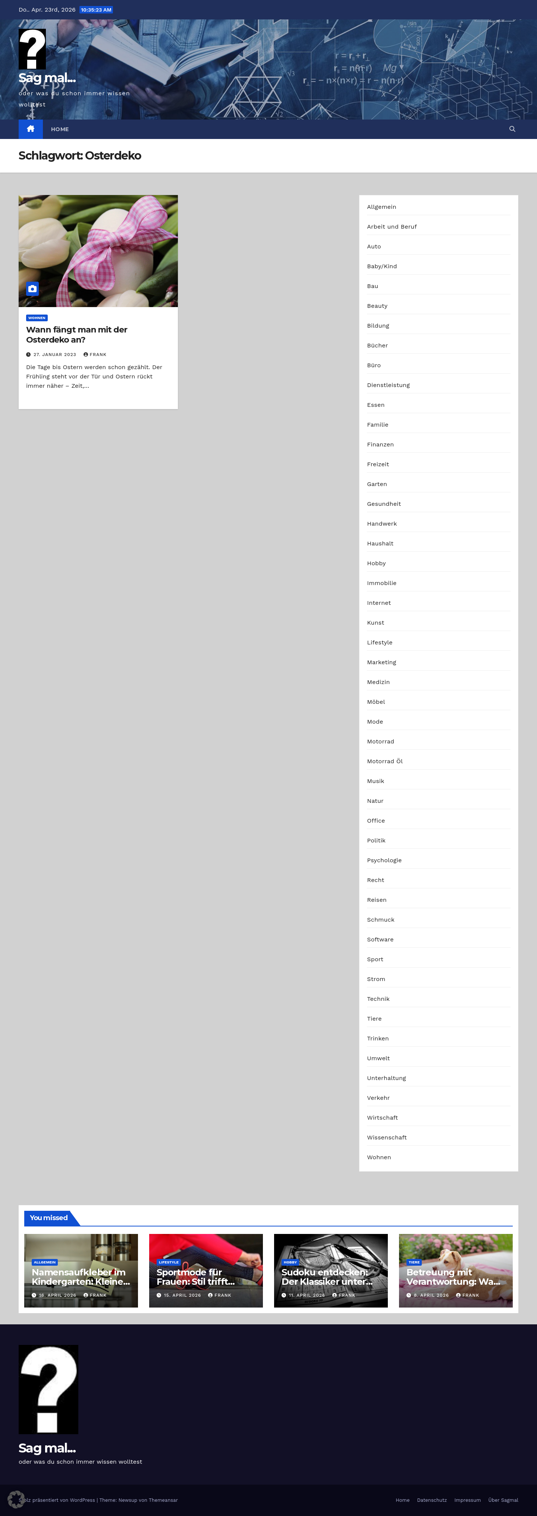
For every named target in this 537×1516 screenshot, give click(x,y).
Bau (372, 286)
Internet (379, 602)
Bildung (378, 325)
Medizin (378, 682)
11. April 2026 (308, 1295)
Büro (374, 365)
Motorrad (380, 741)
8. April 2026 (432, 1295)
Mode (375, 721)
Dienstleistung (388, 385)
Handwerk (382, 523)
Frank (95, 354)
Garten (377, 484)
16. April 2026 (58, 1295)
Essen (375, 404)
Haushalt (380, 543)
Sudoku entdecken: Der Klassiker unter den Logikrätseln (325, 1281)
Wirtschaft (382, 1117)
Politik (376, 840)
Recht (375, 880)
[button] (512, 129)
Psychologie (384, 860)
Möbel (376, 701)
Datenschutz (432, 1500)
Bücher (377, 345)
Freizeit (378, 464)
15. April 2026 (183, 1295)
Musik (375, 781)
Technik (378, 998)
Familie (377, 424)
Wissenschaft (387, 1137)
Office (376, 820)
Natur (375, 800)
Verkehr (378, 1097)
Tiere (374, 1018)
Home (60, 129)
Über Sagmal (503, 1500)
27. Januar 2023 (56, 354)
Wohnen (36, 318)
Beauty (377, 305)
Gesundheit (384, 503)
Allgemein (381, 206)
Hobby (376, 563)
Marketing (381, 662)
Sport (375, 959)
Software (380, 939)
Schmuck (381, 919)
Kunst (375, 622)
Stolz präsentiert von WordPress (58, 1500)
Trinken (378, 1038)
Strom (376, 979)
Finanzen (380, 444)
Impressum (468, 1500)
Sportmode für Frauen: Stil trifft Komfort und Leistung (205, 1281)
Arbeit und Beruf (392, 226)
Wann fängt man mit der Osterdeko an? (76, 334)
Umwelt (378, 1058)
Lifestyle (379, 642)
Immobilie (381, 583)
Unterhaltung (386, 1078)
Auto (374, 246)
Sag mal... (47, 78)
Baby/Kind (382, 266)
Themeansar (163, 1500)
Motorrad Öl (385, 761)
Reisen (377, 899)
